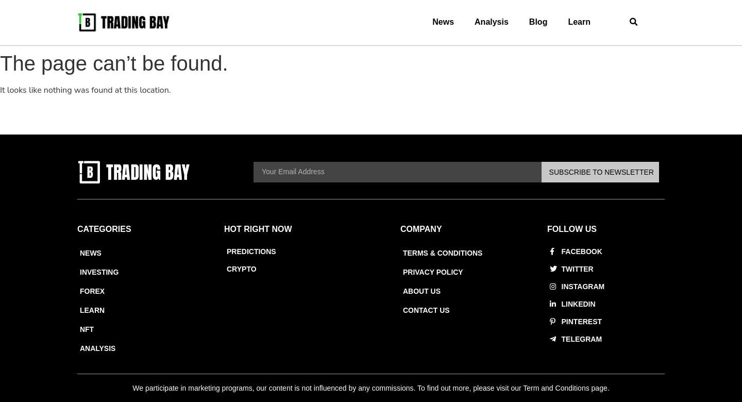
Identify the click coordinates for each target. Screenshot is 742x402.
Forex (92, 291)
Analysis (492, 22)
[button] (634, 22)
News (443, 22)
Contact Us (426, 310)
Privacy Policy (433, 272)
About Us (422, 291)
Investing (99, 272)
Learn (579, 22)
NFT (87, 329)
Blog (538, 22)
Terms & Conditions (443, 253)
